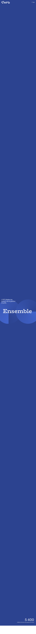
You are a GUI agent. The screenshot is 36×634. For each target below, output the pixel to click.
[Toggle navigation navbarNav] (33, 2)
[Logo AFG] (15, 2)
